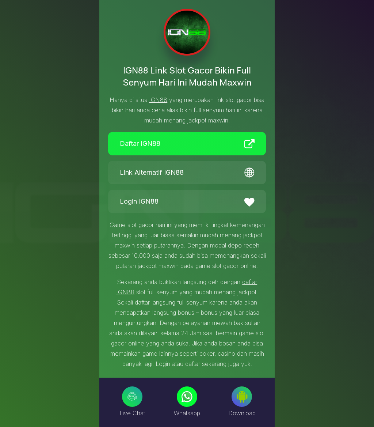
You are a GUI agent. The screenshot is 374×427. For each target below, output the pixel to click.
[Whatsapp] (187, 396)
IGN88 (158, 99)
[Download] (242, 396)
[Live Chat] (132, 396)
